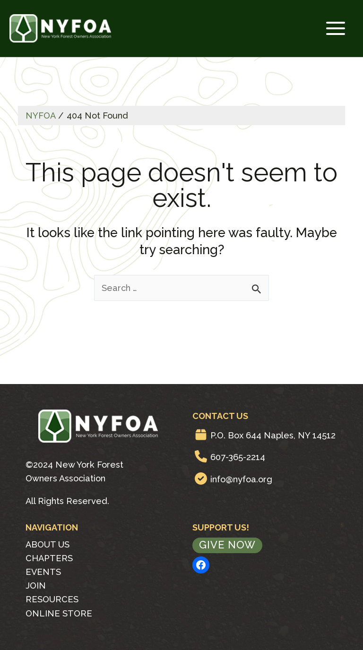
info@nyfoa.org (241, 479)
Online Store (59, 613)
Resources (52, 599)
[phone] (200, 456)
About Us (47, 544)
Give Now (227, 545)
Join (36, 585)
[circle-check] (200, 478)
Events (43, 572)
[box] (200, 434)
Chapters (49, 558)
